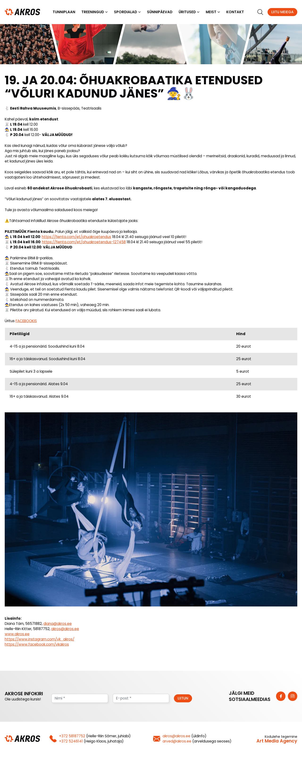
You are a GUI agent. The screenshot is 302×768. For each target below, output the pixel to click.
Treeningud (92, 12)
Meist (211, 12)
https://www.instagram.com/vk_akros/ (39, 639)
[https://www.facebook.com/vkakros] (280, 696)
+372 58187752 (72, 736)
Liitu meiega (282, 12)
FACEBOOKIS (26, 321)
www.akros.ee (17, 634)
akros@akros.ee (65, 629)
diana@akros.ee (57, 624)
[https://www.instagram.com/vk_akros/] (292, 696)
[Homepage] (22, 11)
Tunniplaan (64, 12)
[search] (260, 12)
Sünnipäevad (159, 12)
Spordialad (125, 12)
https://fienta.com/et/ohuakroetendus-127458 (84, 242)
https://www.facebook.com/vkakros (37, 644)
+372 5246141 (71, 741)
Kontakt (235, 12)
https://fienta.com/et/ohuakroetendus (76, 237)
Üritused (187, 12)
